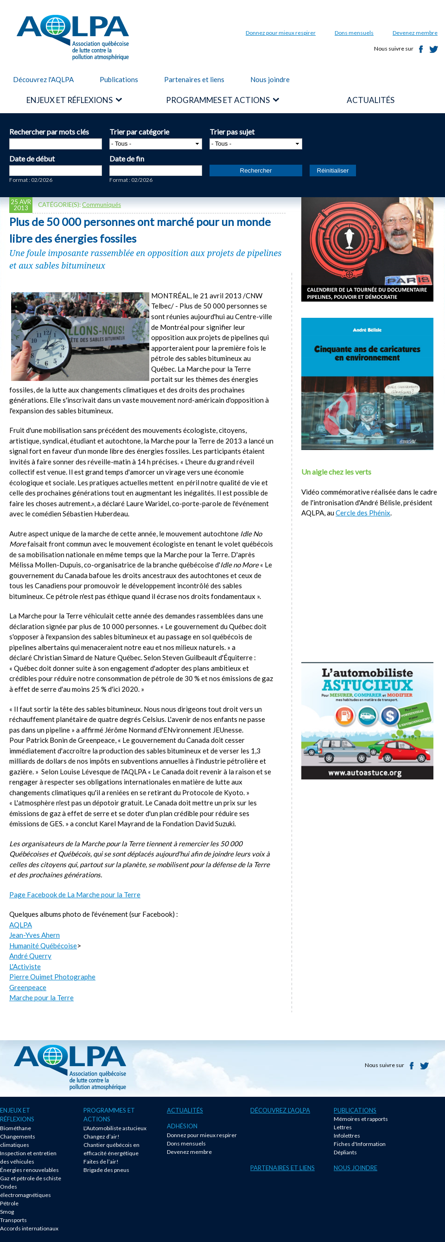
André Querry (30, 956)
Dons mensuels (354, 32)
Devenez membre (415, 32)
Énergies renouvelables (29, 1169)
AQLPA (20, 924)
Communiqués (101, 204)
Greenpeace (27, 987)
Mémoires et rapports (361, 1118)
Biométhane (15, 1128)
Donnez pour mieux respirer (281, 32)
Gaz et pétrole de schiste (30, 1178)
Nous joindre (270, 79)
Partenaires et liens (194, 79)
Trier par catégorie (139, 131)
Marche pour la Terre (41, 997)
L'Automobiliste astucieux (114, 1128)
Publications (119, 79)
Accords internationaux (29, 1228)
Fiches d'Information (360, 1143)
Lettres (343, 1127)
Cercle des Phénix (363, 512)
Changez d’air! (101, 1136)
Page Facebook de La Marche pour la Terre (74, 894)
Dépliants (345, 1152)
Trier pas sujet (232, 131)
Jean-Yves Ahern (34, 935)
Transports (13, 1219)
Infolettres (347, 1135)
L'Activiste (25, 966)
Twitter (434, 49)
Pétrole (9, 1203)
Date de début (32, 158)
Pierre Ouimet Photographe (52, 976)
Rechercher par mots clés (49, 131)
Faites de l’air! (101, 1161)
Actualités (185, 1110)
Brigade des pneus (106, 1169)
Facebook (421, 49)
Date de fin (126, 158)
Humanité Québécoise (43, 945)
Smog (7, 1211)
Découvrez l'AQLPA (43, 79)
